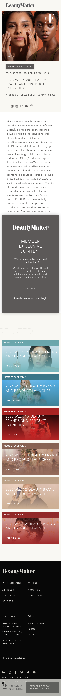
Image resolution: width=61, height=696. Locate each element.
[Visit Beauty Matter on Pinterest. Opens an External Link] (29, 672)
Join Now (30, 288)
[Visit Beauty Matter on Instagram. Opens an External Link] (11, 672)
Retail (31, 73)
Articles (8, 590)
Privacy (33, 634)
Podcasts (9, 595)
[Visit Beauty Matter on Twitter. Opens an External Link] (22, 672)
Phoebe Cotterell (16, 95)
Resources (42, 73)
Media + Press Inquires (11, 642)
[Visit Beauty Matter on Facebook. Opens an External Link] (16, 672)
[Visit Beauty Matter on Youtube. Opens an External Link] (35, 672)
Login (44, 298)
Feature (10, 73)
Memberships (36, 595)
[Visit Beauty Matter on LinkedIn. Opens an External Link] (4, 672)
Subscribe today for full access (40, 687)
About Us (34, 590)
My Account (36, 623)
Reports (7, 601)
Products (22, 73)
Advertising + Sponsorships (11, 625)
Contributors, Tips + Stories (12, 633)
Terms (32, 629)
